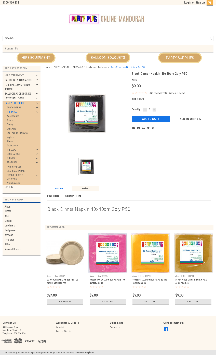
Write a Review (177, 93)
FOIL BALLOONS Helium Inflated (17, 87)
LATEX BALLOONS (14, 98)
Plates (10, 141)
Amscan (9, 235)
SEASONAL (12, 162)
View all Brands (13, 249)
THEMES (11, 158)
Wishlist (60, 327)
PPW (7, 244)
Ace (7, 216)
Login (187, 2)
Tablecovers (12, 145)
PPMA (8, 211)
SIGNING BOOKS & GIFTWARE (15, 177)
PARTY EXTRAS (14, 107)
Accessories (13, 116)
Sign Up (200, 2)
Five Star (9, 239)
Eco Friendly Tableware (18, 133)
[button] (36, 58)
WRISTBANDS (13, 183)
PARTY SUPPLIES (180, 58)
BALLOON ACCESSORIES (18, 93)
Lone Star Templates (84, 352)
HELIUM (9, 187)
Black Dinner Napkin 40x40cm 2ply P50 (128, 67)
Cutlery (10, 124)
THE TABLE (12, 111)
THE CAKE (11, 149)
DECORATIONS (13, 154)
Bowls (10, 120)
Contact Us (11, 48)
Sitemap (37, 352)
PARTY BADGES (14, 166)
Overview (58, 188)
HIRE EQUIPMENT (36, 58)
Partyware (10, 230)
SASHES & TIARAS (16, 171)
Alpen (7, 206)
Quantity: (136, 109)
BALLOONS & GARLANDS (18, 80)
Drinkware (11, 128)
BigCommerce (58, 352)
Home (47, 67)
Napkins (10, 137)
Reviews (86, 188)
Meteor (8, 220)
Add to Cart (65, 301)
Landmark (10, 225)
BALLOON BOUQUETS (108, 58)
